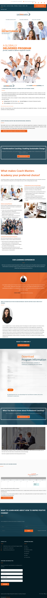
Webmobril (8, 597)
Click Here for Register (7, 497)
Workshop (16, 5)
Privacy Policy (27, 557)
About (4, 5)
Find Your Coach (4, 9)
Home (2, 5)
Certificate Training (10, 5)
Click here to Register (23, 345)
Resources (26, 553)
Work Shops (26, 551)
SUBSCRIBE (5, 584)
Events (24, 5)
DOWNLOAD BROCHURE (23, 156)
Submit (10, 389)
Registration (40, 6)
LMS (26, 5)
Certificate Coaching (28, 549)
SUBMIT (28, 530)
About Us (26, 548)
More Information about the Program (7, 106)
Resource (20, 5)
